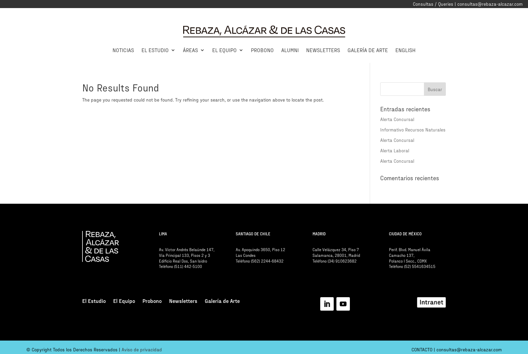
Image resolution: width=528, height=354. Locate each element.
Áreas (190, 50)
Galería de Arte (368, 50)
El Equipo (224, 50)
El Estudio (155, 50)
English (405, 50)
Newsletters (323, 50)
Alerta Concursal (397, 119)
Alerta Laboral (394, 150)
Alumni (290, 50)
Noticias (123, 50)
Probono (262, 50)
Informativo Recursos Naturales (413, 129)
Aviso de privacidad (142, 349)
